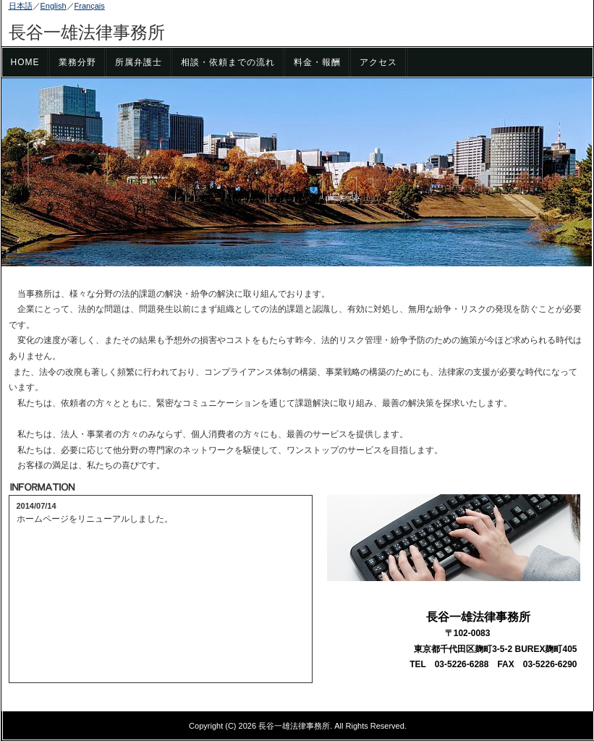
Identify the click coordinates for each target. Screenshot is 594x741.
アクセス (378, 62)
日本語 (21, 5)
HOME (25, 62)
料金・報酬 (317, 62)
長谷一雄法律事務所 (87, 32)
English (54, 5)
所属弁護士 (138, 62)
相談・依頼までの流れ (228, 62)
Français (90, 5)
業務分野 (77, 62)
